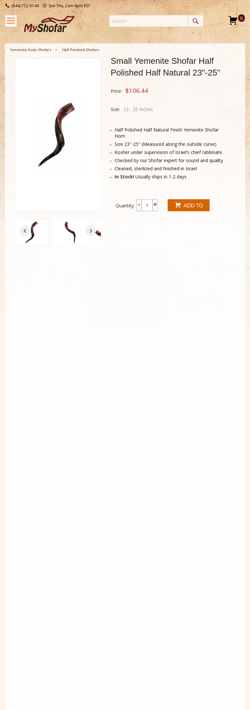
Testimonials (114, 606)
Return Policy (23, 597)
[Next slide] (90, 231)
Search (195, 21)
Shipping (18, 588)
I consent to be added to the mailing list (196, 611)
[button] (32, 232)
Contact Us (112, 597)
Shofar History (70, 595)
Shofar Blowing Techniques (71, 606)
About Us (110, 588)
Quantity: (125, 205)
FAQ (14, 614)
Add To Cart (188, 206)
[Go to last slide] (25, 231)
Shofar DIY (66, 618)
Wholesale (21, 606)
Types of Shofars (64, 630)
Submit (165, 624)
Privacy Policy (115, 614)
